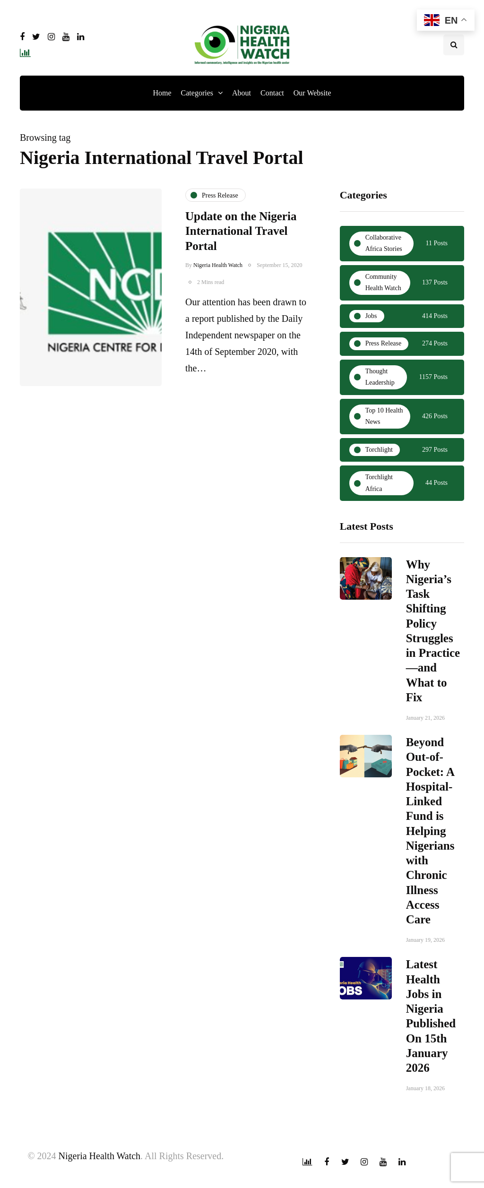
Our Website (312, 93)
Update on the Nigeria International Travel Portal (240, 231)
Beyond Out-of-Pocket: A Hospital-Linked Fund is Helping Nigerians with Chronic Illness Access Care (430, 835)
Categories (197, 93)
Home (162, 93)
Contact (272, 93)
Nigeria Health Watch (217, 265)
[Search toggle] (453, 44)
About (241, 93)
